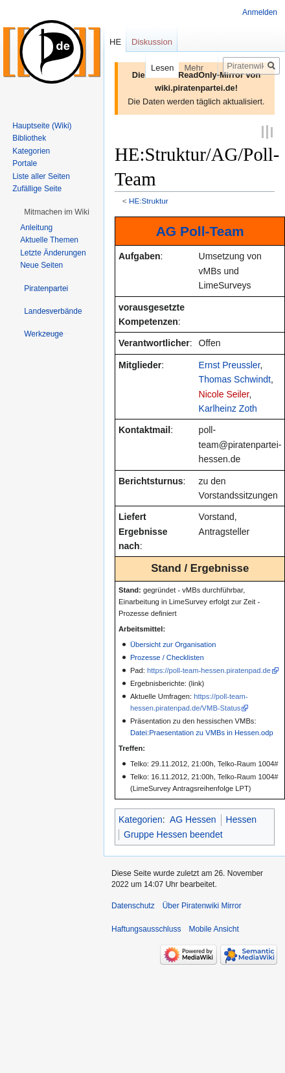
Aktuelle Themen (49, 239)
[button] (56, 212)
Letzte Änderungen (53, 252)
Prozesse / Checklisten (167, 657)
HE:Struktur (148, 200)
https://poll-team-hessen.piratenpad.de (209, 670)
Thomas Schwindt (235, 378)
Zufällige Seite (37, 188)
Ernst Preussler (229, 364)
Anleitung (36, 227)
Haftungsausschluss (146, 928)
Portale (24, 163)
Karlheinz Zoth (228, 408)
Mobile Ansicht (213, 928)
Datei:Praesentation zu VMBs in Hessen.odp (201, 732)
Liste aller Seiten (41, 176)
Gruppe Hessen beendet (173, 834)
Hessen (241, 819)
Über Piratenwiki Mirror (202, 905)
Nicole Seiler (224, 393)
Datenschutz (133, 905)
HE (115, 42)
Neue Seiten (41, 265)
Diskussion (151, 42)
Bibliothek (29, 138)
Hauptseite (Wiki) (41, 125)
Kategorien (141, 819)
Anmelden (259, 12)
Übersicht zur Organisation (173, 644)
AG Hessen (193, 819)
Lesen (150, 68)
